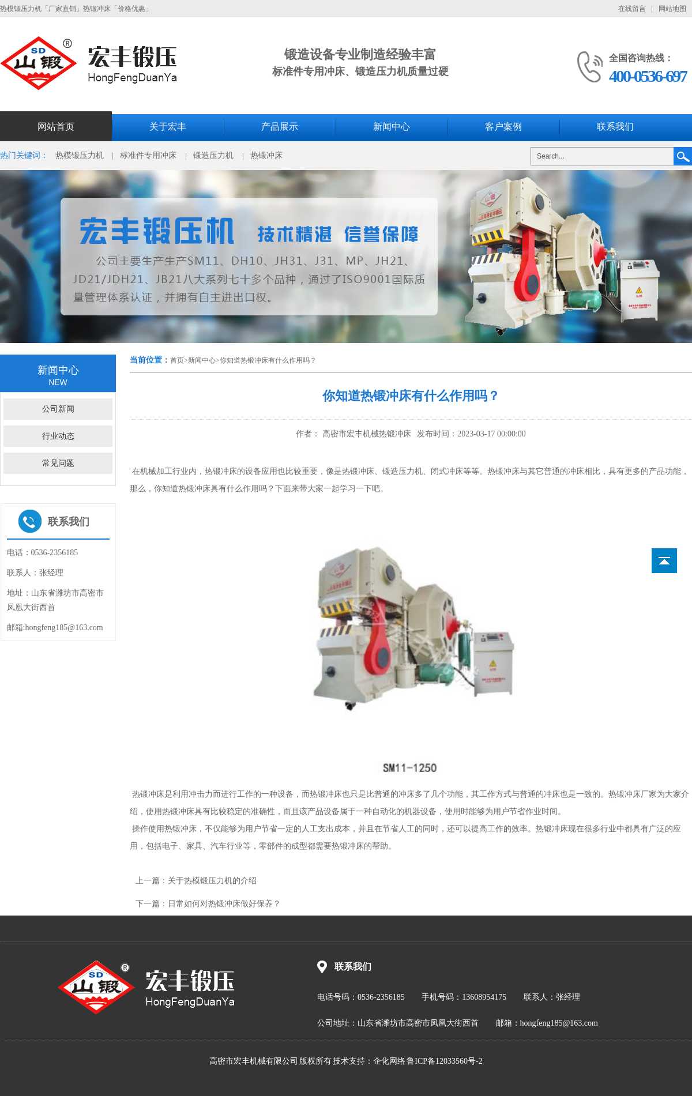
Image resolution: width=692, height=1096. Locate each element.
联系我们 (615, 126)
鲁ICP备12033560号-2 (444, 1061)
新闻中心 (391, 126)
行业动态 (58, 436)
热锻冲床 (266, 155)
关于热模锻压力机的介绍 (212, 880)
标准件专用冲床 (148, 155)
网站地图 (672, 9)
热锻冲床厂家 (632, 794)
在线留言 (632, 9)
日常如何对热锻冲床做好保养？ (224, 903)
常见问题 (58, 463)
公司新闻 (58, 409)
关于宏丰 (167, 126)
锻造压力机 (213, 155)
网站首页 (55, 126)
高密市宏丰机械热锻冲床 (365, 434)
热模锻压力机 (79, 155)
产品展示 (279, 126)
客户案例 (503, 126)
